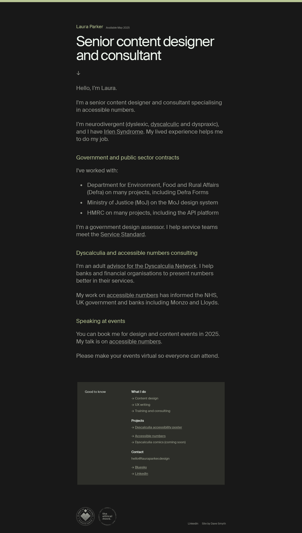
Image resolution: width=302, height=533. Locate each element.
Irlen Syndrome (123, 131)
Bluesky (141, 467)
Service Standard (122, 234)
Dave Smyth (218, 523)
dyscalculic (165, 124)
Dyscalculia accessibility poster (158, 427)
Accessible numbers (150, 436)
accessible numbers (132, 295)
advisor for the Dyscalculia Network (152, 266)
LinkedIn (141, 473)
